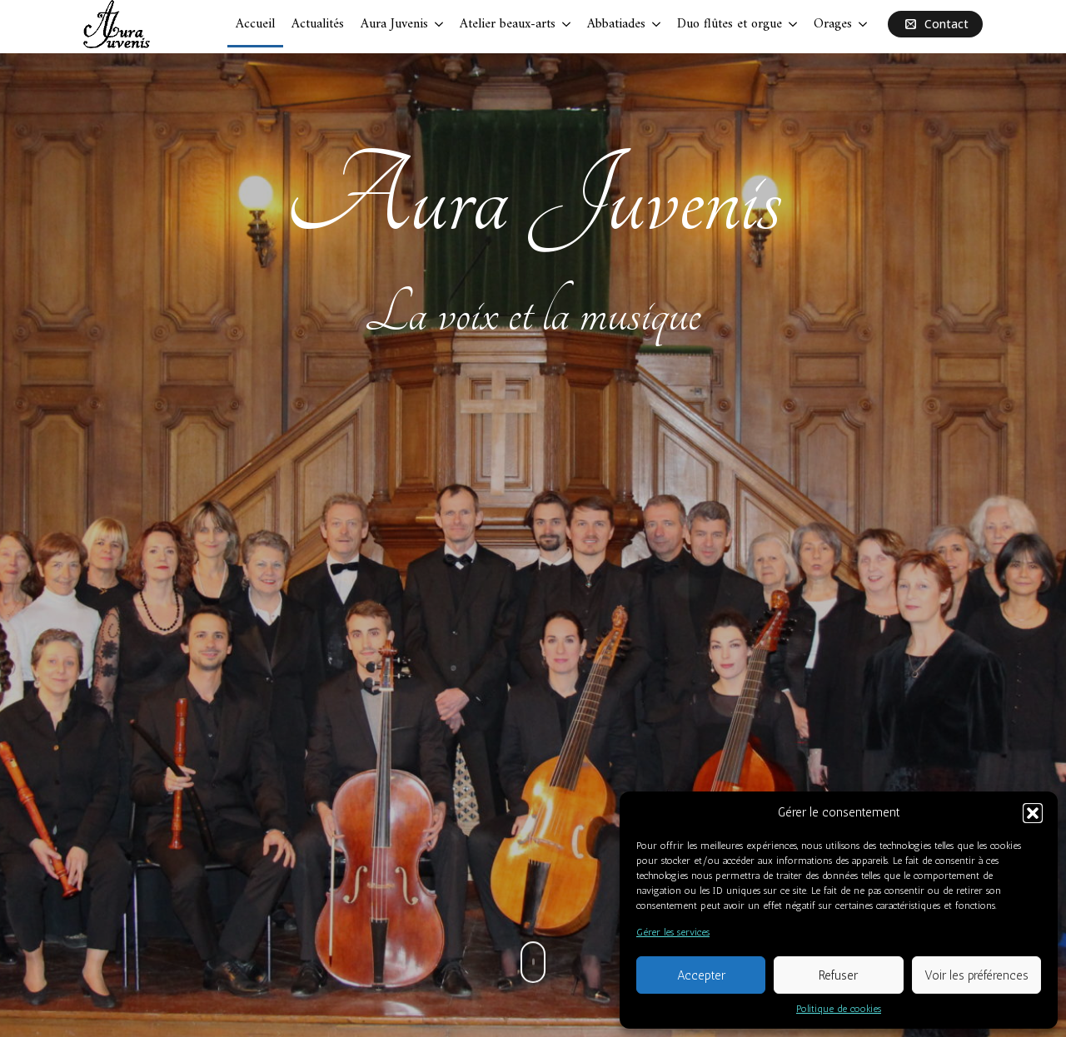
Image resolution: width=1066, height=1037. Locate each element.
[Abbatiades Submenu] (657, 24)
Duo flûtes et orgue (729, 24)
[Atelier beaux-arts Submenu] (567, 24)
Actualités (317, 24)
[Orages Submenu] (863, 24)
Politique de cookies (838, 1009)
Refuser (838, 975)
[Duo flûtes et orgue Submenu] (793, 24)
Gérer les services (673, 932)
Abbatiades (616, 24)
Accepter (701, 975)
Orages (833, 24)
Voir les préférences (976, 975)
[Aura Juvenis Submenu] (439, 24)
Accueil (255, 24)
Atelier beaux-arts (507, 24)
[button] (1032, 813)
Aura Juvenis (394, 24)
